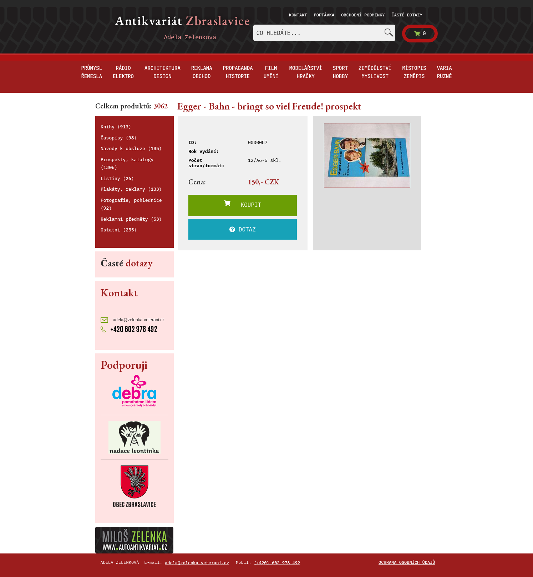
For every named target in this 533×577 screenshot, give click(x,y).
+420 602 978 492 (129, 328)
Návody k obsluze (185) (131, 148)
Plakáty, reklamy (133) (131, 189)
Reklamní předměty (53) (131, 219)
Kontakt (298, 14)
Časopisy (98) (119, 138)
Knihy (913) (116, 127)
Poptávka (324, 14)
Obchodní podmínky (363, 14)
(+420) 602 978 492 (277, 562)
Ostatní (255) (119, 230)
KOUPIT (242, 204)
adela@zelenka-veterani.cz (132, 320)
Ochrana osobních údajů (407, 562)
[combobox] (324, 32)
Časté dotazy (407, 14)
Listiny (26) (117, 178)
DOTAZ (242, 229)
